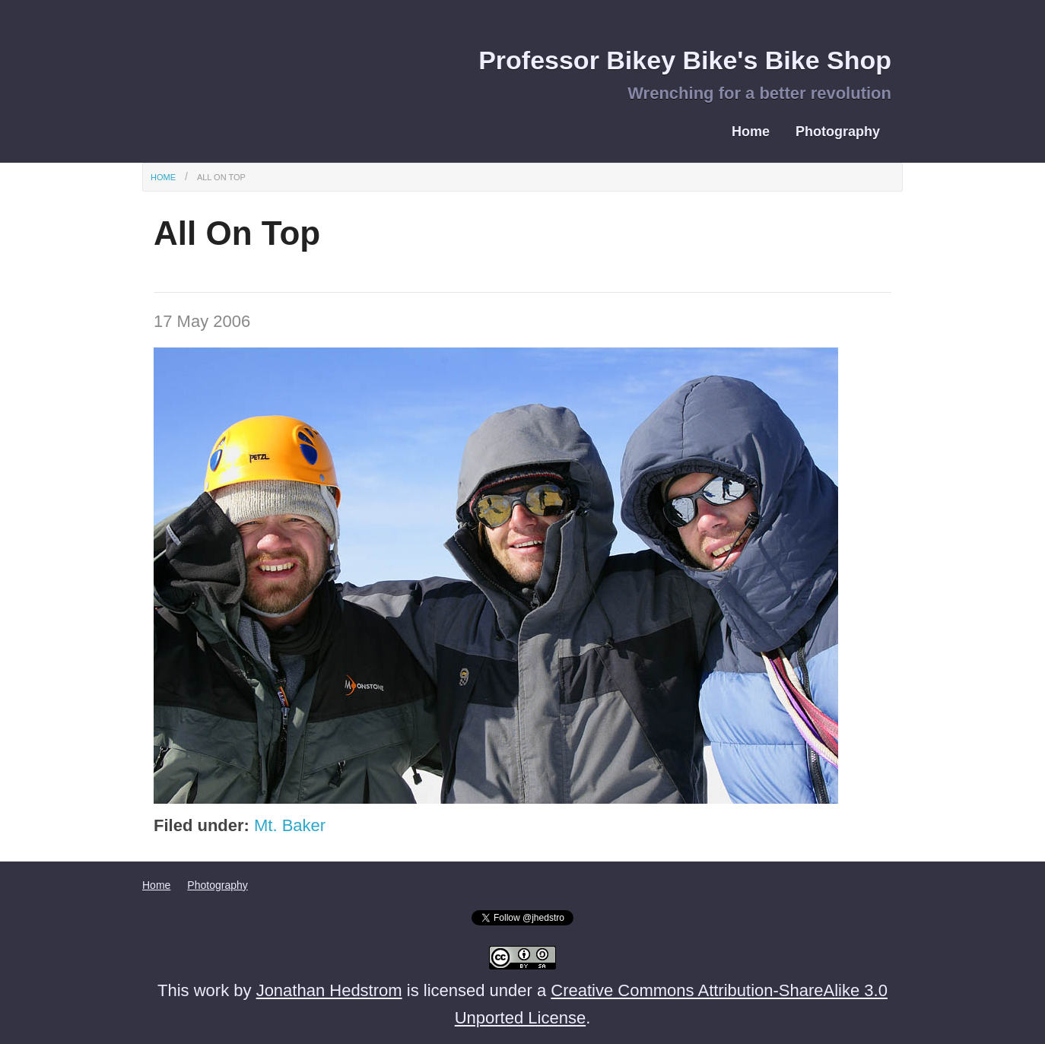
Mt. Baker (290, 825)
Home (751, 131)
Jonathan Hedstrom (329, 990)
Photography (838, 131)
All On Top (221, 177)
